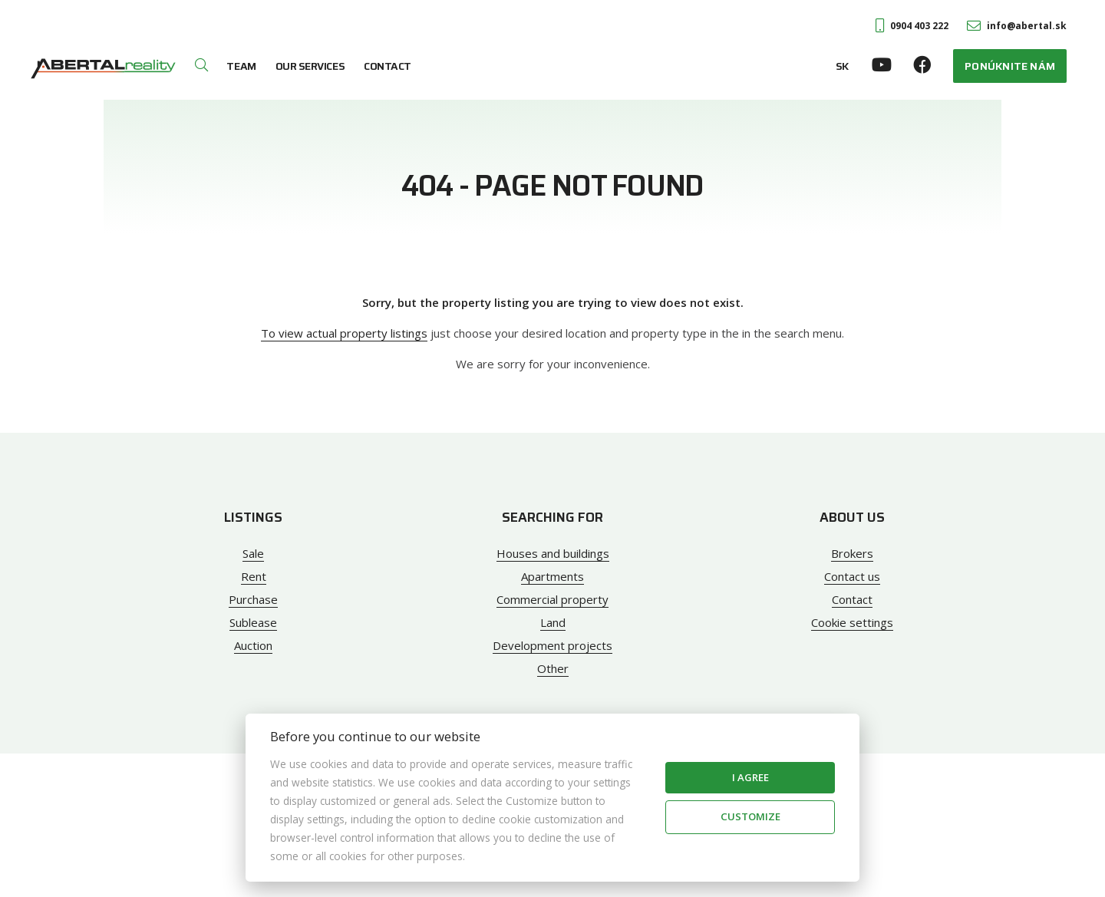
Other (553, 668)
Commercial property (552, 599)
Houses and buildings (552, 553)
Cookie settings (852, 622)
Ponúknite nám (1010, 66)
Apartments (552, 576)
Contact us (852, 576)
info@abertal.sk (1017, 25)
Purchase (253, 599)
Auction (253, 645)
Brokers (852, 553)
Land (553, 622)
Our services (310, 66)
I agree (750, 777)
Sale (253, 553)
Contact (387, 66)
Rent (253, 576)
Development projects (552, 645)
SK (842, 66)
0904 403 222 (912, 25)
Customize (750, 816)
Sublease (253, 622)
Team (241, 66)
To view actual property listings (344, 333)
